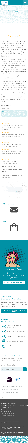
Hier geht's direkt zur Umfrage (14, 282)
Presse (3, 397)
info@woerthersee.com (7, 415)
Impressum (5, 386)
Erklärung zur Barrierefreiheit (11, 389)
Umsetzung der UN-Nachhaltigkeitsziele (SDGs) (12, 432)
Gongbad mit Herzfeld (9, 166)
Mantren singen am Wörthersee (12, 144)
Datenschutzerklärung (16, 386)
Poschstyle (22, 93)
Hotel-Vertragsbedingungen (10, 392)
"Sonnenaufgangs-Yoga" (10, 161)
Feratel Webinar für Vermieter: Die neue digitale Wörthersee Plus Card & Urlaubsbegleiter (12, 427)
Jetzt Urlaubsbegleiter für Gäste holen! (14, 311)
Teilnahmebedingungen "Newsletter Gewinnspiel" (11, 421)
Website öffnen (7, 115)
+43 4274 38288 (8, 411)
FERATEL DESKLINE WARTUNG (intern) (11, 395)
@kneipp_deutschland (20, 89)
